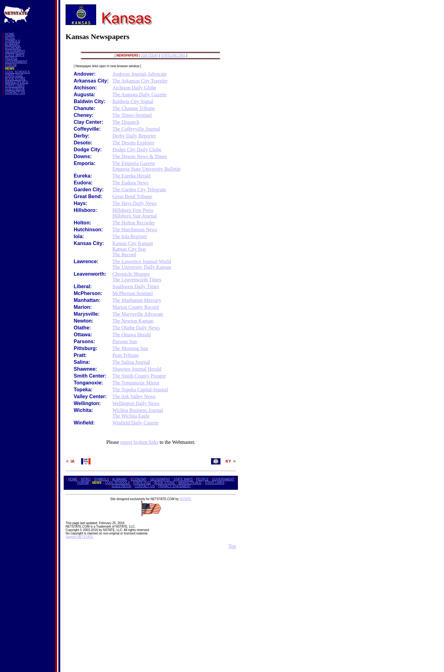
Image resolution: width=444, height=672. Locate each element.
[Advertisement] (27, 193)
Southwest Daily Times (135, 286)
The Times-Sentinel (132, 115)
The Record (124, 254)
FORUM (11, 65)
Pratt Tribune (125, 355)
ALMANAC (12, 44)
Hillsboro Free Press (132, 210)
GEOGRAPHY (15, 51)
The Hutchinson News (134, 229)
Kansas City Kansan (132, 243)
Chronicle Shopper (131, 274)
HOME (9, 34)
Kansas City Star (129, 249)
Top (232, 546)
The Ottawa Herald (131, 334)
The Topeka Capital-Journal (140, 389)
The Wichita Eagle (131, 416)
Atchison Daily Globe (134, 87)
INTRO (10, 37)
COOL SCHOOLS (17, 72)
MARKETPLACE (16, 82)
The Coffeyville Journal (136, 129)
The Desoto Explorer (133, 142)
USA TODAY (149, 55)
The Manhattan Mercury (136, 300)
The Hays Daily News (134, 203)
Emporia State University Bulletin (146, 169)
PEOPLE (11, 58)
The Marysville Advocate (137, 314)
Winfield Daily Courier (135, 422)
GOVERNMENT (16, 61)
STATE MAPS (14, 55)
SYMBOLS (12, 41)
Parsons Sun (124, 341)
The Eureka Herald (131, 175)
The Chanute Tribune (133, 108)
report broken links (139, 442)
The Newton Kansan (133, 320)
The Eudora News (130, 182)
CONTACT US (15, 92)
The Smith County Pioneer (139, 376)
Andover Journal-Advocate (139, 74)
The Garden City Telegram (139, 189)
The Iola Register (129, 236)
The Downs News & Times (139, 156)
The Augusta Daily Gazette (139, 94)
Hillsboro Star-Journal (134, 215)
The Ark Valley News (133, 396)
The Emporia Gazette (133, 163)
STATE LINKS (14, 86)
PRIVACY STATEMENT (174, 486)
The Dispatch (125, 122)
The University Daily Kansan (141, 267)
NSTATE (185, 499)
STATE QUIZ (14, 75)
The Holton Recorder (133, 222)
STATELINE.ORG (173, 55)
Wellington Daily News (136, 403)
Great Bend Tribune (132, 196)
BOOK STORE (15, 79)
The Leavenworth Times (136, 279)
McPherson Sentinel (132, 293)
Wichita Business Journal (137, 410)
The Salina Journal (131, 362)
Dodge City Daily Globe (136, 149)
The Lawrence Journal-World (141, 261)
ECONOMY (13, 48)
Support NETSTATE (79, 537)
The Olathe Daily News (136, 327)
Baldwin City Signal (132, 101)
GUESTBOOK (15, 89)
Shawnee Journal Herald (136, 369)
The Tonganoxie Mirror (136, 382)
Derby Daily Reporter (134, 135)
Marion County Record (135, 307)
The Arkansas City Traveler (139, 80)
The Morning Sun (130, 348)
